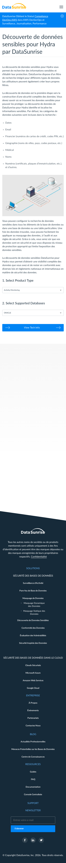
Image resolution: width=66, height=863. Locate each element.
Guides (33, 772)
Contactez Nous (33, 726)
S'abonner (19, 829)
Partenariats (33, 718)
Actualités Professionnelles (33, 742)
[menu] (61, 6)
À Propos (33, 703)
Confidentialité (39, 556)
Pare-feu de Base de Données (33, 591)
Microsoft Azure (33, 673)
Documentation (33, 787)
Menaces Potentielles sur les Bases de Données (33, 749)
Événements (33, 710)
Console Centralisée (33, 795)
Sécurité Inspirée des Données (33, 643)
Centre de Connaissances (33, 757)
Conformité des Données (33, 628)
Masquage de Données (33, 598)
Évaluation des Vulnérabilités (33, 636)
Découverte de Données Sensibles (33, 620)
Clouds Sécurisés (33, 665)
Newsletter (33, 810)
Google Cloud (33, 688)
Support (33, 803)
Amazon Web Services (33, 680)
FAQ (33, 779)
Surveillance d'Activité (33, 583)
